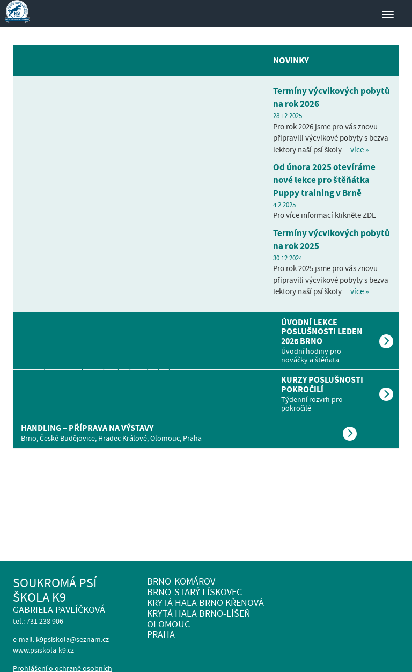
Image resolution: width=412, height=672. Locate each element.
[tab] (206, 340)
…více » (356, 149)
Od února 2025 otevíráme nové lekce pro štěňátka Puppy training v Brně (324, 180)
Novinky (291, 60)
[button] (206, 341)
